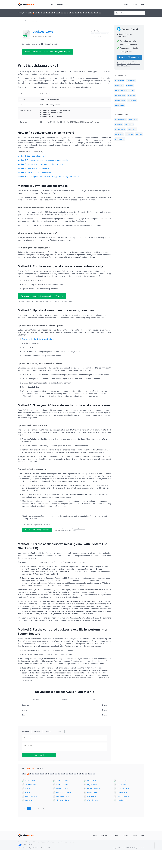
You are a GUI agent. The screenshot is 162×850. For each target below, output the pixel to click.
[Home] (26, 4)
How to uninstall (45, 848)
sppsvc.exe (132, 100)
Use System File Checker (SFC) (35, 172)
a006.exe (29, 802)
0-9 (30, 13)
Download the (38, 339)
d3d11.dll (139, 134)
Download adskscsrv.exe (32, 156)
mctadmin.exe (120, 100)
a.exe (27, 790)
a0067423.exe (62, 782)
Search (142, 13)
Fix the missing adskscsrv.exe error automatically (43, 160)
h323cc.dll (129, 134)
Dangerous (35, 701)
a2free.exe (91, 782)
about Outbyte (42, 301)
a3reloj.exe (122, 802)
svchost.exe (119, 80)
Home (20, 21)
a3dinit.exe (122, 794)
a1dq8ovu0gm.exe (63, 794)
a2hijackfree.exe (93, 790)
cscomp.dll (119, 134)
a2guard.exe (92, 786)
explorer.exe (131, 80)
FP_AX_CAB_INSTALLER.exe (124, 90)
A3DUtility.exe (123, 798)
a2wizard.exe (123, 790)
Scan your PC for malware (33, 168)
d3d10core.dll (120, 129)
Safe (93, 701)
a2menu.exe (92, 794)
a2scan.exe (91, 798)
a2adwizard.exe (62, 802)
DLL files (50, 4)
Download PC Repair (129, 57)
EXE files (60, 4)
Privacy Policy (68, 301)
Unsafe (64, 701)
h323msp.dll (129, 124)
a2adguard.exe (62, 798)
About (135, 4)
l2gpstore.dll (133, 119)
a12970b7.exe (62, 790)
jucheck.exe (119, 85)
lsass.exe (129, 85)
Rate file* (26, 733)
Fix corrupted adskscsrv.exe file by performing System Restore (48, 177)
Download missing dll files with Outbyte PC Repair (42, 296)
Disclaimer (36, 848)
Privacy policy (27, 848)
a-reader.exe (30, 786)
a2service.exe (92, 802)
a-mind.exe (30, 782)
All (23, 770)
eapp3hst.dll (132, 129)
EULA (61, 301)
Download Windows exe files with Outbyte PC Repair (47, 52)
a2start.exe (122, 782)
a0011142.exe (31, 798)
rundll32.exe (119, 105)
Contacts (125, 4)
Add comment (39, 756)
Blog (142, 4)
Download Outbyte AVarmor (37, 531)
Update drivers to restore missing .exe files (40, 164)
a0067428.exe (62, 786)
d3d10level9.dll (120, 119)
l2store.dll (118, 124)
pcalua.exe (131, 95)
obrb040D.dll (119, 139)
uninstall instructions (53, 301)
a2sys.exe (121, 786)
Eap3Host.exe (120, 95)
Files (26, 21)
